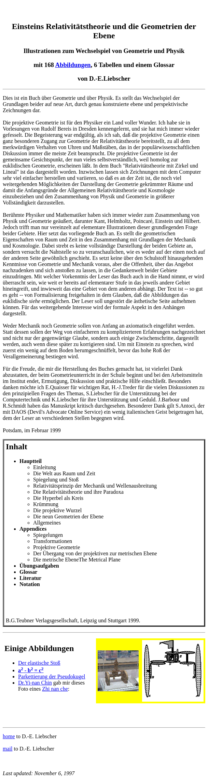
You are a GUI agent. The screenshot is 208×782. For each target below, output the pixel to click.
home (9, 736)
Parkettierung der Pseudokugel (51, 676)
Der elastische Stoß (39, 663)
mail (7, 749)
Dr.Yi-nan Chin (35, 683)
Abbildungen (73, 64)
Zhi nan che (55, 689)
